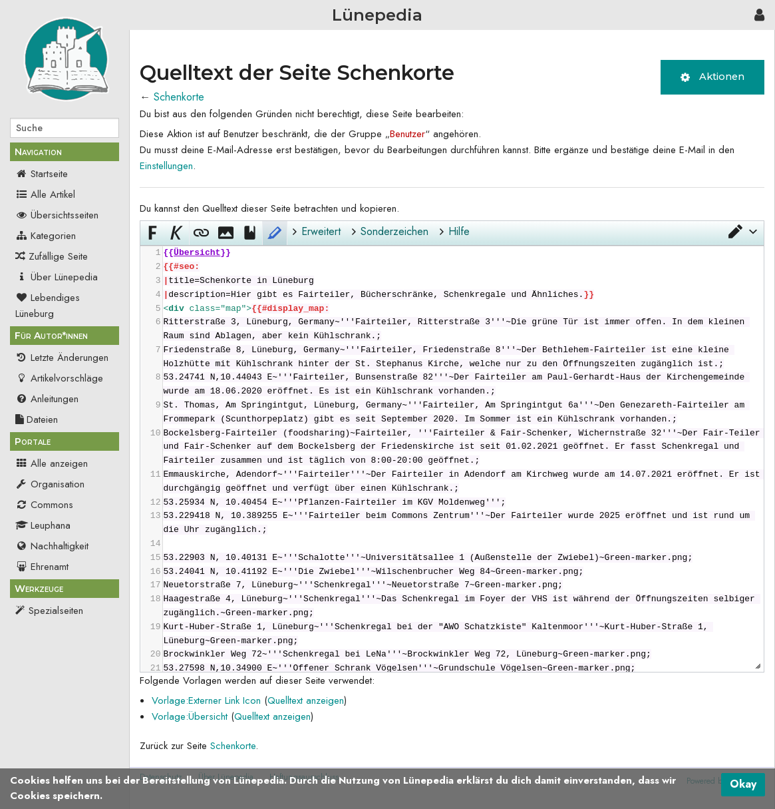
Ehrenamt (42, 566)
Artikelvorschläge (59, 378)
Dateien (36, 419)
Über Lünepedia (56, 277)
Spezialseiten (56, 610)
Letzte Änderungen (61, 357)
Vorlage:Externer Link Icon (206, 700)
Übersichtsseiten (56, 215)
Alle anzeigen (51, 463)
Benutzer (407, 134)
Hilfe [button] (459, 231)
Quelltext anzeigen (305, 700)
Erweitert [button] (321, 231)
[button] (742, 231)
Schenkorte (179, 97)
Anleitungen (46, 399)
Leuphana (43, 525)
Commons (44, 504)
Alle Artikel (45, 194)
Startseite (41, 173)
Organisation (49, 484)
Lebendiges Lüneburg (47, 305)
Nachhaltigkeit (51, 546)
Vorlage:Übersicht (190, 716)
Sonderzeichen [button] (394, 231)
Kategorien (45, 235)
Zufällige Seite (58, 256)
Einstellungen (166, 165)
